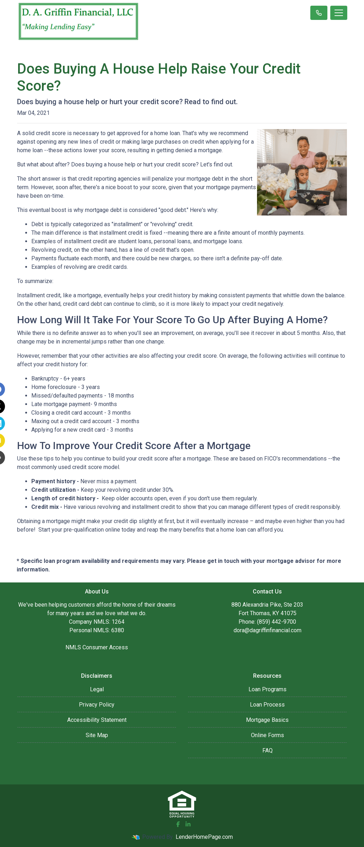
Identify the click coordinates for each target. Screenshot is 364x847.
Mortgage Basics (267, 720)
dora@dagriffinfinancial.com (267, 630)
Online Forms (267, 735)
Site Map (97, 735)
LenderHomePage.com (204, 836)
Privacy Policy (96, 704)
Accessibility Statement (97, 720)
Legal (97, 689)
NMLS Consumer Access (96, 647)
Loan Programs (267, 689)
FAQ (267, 750)
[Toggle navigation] (338, 13)
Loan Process (267, 704)
